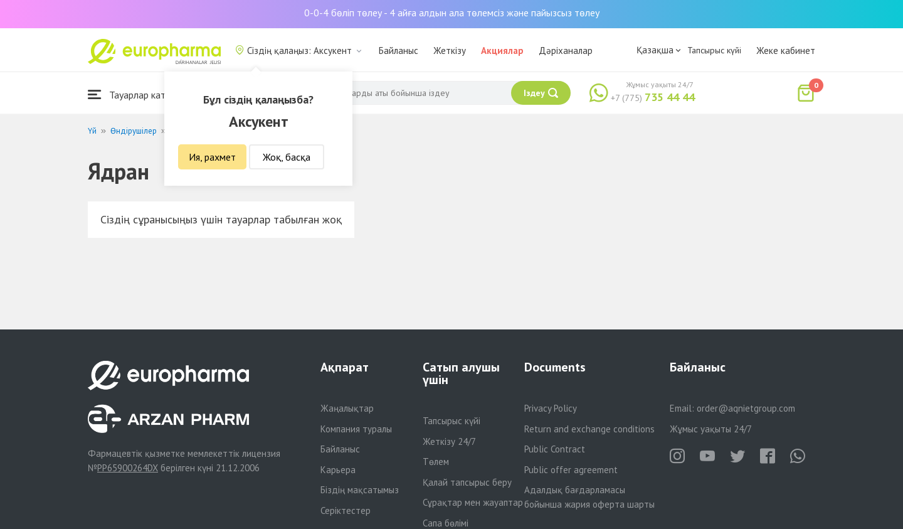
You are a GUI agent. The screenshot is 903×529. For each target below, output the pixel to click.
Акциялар (502, 50)
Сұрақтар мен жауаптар (473, 502)
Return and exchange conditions (589, 429)
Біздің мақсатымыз (359, 490)
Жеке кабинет (785, 50)
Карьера (338, 470)
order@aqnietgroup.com (746, 408)
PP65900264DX (127, 468)
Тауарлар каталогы (139, 94)
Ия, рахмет (212, 157)
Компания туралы (356, 429)
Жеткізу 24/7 (449, 441)
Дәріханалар (566, 50)
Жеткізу (449, 50)
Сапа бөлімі (445, 523)
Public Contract (554, 449)
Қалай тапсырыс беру (467, 482)
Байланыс (398, 50)
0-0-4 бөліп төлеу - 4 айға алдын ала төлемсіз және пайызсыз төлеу (451, 12)
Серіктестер (345, 510)
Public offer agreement (571, 470)
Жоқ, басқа (286, 157)
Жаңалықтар (347, 408)
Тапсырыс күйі (714, 50)
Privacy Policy (550, 408)
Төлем (436, 462)
